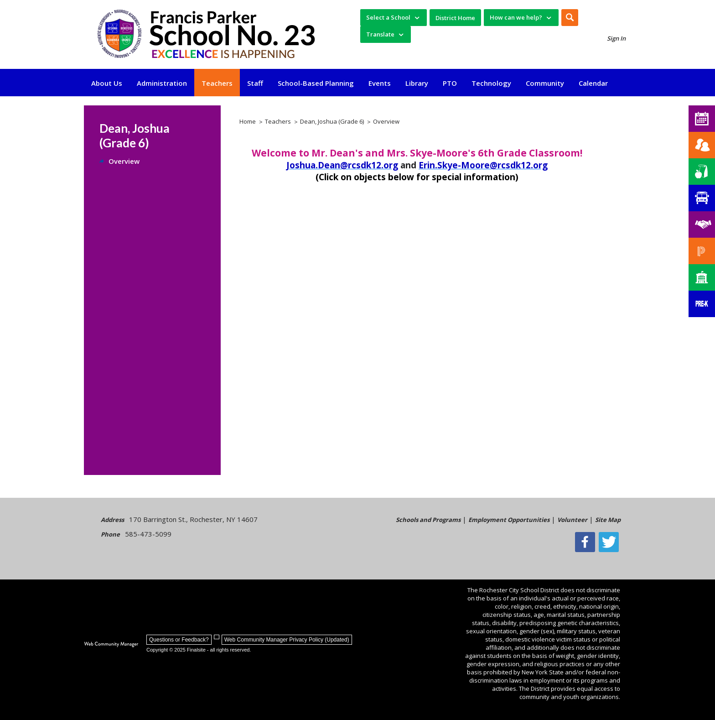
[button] (569, 17)
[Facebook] (587, 542)
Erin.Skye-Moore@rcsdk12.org (483, 165)
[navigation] (393, 17)
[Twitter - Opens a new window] (611, 542)
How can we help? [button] (516, 17)
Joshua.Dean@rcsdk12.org (342, 165)
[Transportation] (702, 198)
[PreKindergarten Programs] (702, 304)
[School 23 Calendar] (702, 118)
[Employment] (702, 224)
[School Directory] (702, 277)
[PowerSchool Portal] (702, 251)
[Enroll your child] (702, 145)
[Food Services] (702, 171)
